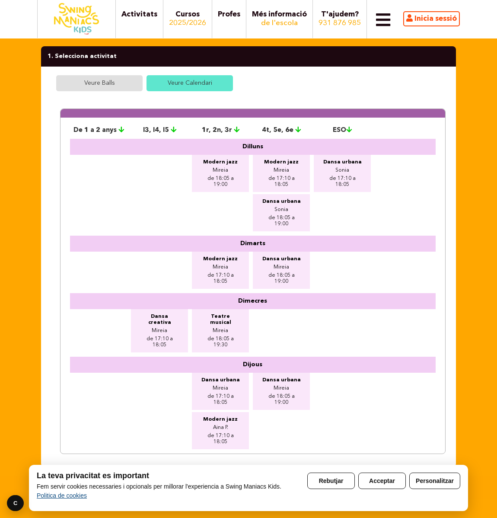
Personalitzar (435, 480)
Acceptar (382, 480)
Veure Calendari (190, 83)
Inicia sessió (431, 18)
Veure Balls (99, 83)
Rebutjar (331, 480)
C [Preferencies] (15, 503)
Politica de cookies (62, 495)
